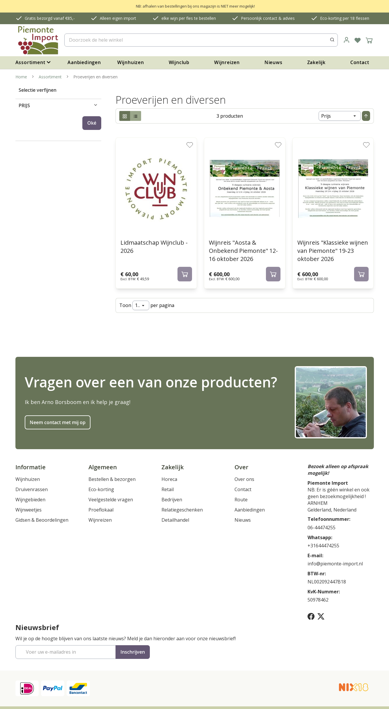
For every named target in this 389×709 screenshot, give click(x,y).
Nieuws (273, 62)
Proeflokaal (100, 510)
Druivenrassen (31, 489)
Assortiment (51, 77)
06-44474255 (321, 527)
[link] (346, 40)
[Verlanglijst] (357, 40)
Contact (359, 62)
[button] (189, 144)
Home (21, 77)
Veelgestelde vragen (110, 499)
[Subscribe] (133, 652)
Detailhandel (175, 520)
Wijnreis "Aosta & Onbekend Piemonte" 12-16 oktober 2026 (243, 251)
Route (241, 499)
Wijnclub (179, 62)
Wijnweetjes (28, 510)
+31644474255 (323, 545)
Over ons (244, 479)
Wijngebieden (30, 499)
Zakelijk (316, 62)
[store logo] (37, 40)
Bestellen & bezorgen (112, 479)
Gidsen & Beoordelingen (41, 520)
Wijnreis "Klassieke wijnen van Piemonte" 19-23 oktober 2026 (332, 251)
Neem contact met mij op (58, 422)
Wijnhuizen (130, 62)
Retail (167, 489)
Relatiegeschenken (182, 510)
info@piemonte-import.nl (335, 563)
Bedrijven (171, 499)
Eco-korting (101, 489)
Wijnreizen (227, 62)
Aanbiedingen (84, 62)
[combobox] (201, 40)
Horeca (169, 479)
